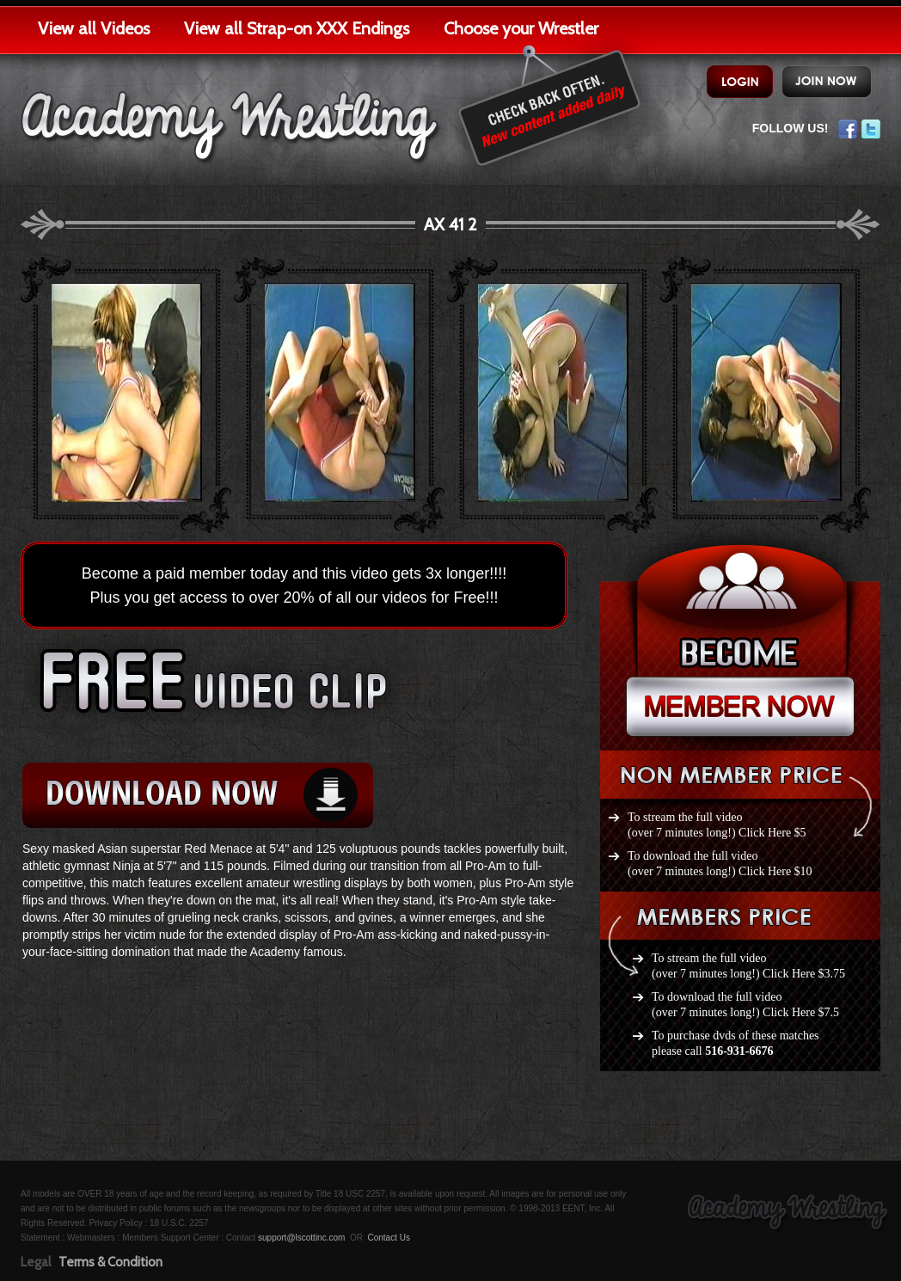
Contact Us (388, 1237)
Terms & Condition (110, 1262)
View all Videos (94, 28)
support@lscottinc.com (301, 1237)
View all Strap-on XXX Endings (296, 28)
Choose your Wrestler (521, 28)
